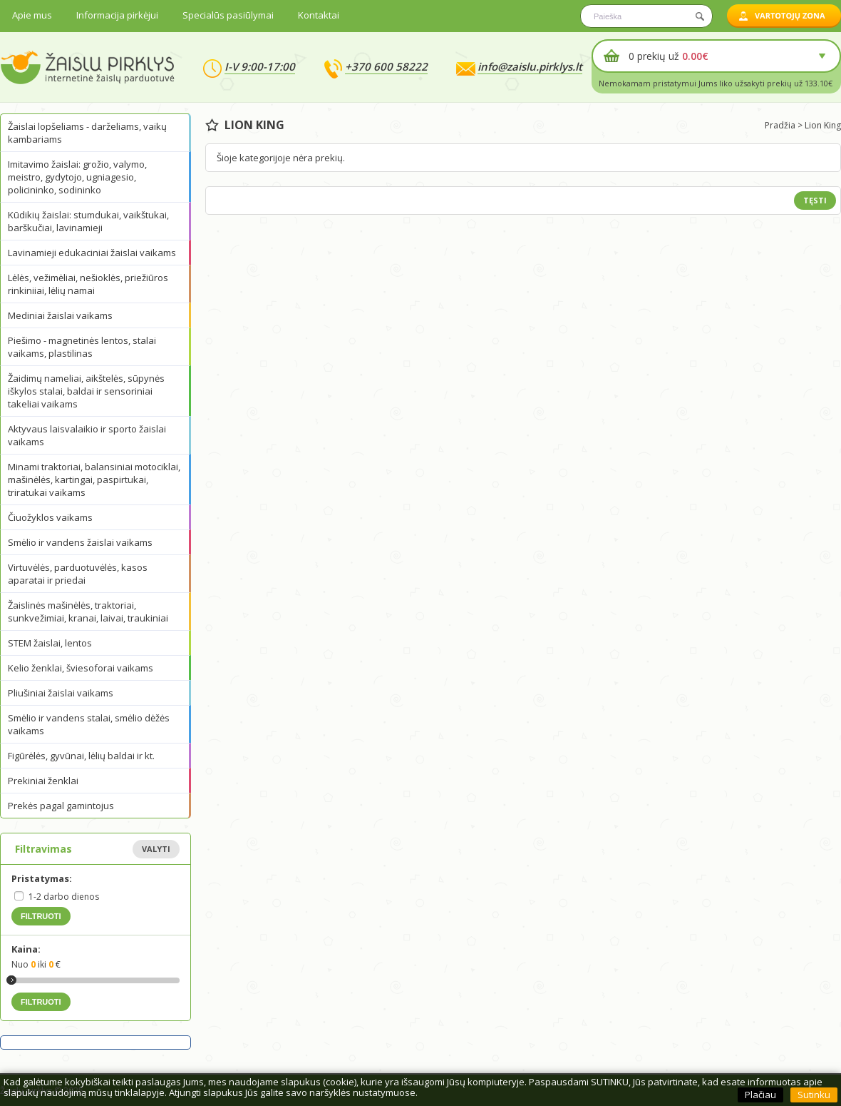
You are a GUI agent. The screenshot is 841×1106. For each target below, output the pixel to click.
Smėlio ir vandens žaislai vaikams (80, 542)
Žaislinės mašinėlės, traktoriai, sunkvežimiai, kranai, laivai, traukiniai (88, 611)
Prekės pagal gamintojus (61, 805)
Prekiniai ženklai (43, 780)
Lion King (823, 125)
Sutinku (814, 1094)
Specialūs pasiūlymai (228, 15)
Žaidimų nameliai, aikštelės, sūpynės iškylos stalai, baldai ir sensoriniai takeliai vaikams (86, 391)
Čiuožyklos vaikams (50, 517)
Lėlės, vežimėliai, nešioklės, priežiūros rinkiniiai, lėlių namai (88, 284)
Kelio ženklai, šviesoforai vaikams (80, 667)
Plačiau (760, 1094)
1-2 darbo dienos (64, 897)
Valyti (156, 848)
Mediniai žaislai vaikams (60, 315)
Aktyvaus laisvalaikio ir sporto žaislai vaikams (87, 435)
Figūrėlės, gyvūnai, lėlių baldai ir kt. (81, 755)
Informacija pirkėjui (117, 15)
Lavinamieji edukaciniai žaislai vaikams (92, 252)
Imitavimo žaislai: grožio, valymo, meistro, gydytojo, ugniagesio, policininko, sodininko (77, 177)
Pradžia (780, 125)
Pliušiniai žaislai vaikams (60, 692)
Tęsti (815, 200)
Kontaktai (318, 15)
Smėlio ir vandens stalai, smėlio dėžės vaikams (89, 724)
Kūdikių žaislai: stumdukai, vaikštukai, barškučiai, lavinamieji (88, 221)
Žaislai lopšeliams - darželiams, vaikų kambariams (87, 133)
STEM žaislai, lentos (50, 642)
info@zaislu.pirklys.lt (530, 66)
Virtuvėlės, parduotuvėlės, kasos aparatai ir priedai (78, 574)
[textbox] (646, 16)
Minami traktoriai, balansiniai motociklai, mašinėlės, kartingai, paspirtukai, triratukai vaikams (94, 479)
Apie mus (32, 15)
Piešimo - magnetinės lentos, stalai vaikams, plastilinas (82, 347)
